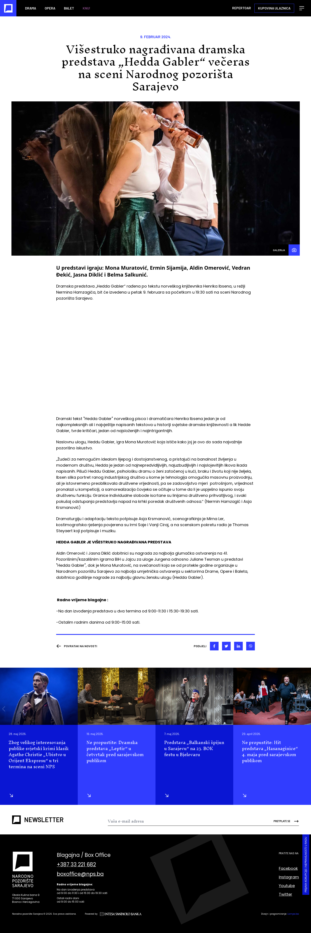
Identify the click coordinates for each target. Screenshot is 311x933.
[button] (307, 708)
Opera (50, 8)
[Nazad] (76, 646)
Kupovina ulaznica (274, 8)
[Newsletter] (187, 821)
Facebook (288, 868)
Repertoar (241, 8)
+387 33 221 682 (76, 864)
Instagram (289, 877)
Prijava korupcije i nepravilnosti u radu (306, 864)
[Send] (283, 821)
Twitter (285, 894)
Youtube (287, 885)
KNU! (86, 8)
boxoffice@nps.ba (80, 874)
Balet (69, 8)
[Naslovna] (8, 8)
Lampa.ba (293, 914)
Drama (30, 8)
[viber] (250, 646)
